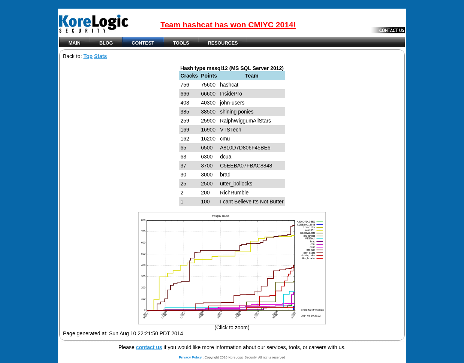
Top (88, 56)
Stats (100, 56)
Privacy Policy (190, 357)
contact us (149, 347)
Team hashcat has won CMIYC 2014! (228, 24)
